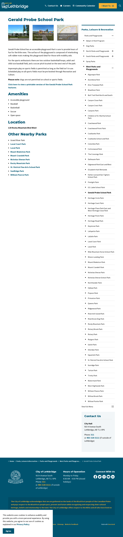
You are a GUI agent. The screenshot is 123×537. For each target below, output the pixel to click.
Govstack (111, 524)
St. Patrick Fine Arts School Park (25, 167)
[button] (18, 33)
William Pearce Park (19, 175)
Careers (65, 5)
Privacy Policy (23, 524)
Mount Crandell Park (19, 155)
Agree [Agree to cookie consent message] (8, 531)
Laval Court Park (18, 144)
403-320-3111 (44, 485)
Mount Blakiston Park (20, 151)
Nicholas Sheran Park (20, 159)
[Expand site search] (120, 6)
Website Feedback (71, 524)
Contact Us (51, 5)
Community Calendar (84, 5)
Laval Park (15, 148)
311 (44, 481)
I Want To (108, 5)
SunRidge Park (17, 171)
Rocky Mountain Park (20, 163)
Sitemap (60, 524)
